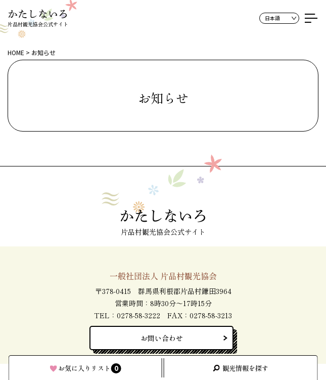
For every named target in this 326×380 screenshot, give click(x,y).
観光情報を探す (245, 368)
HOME (16, 52)
